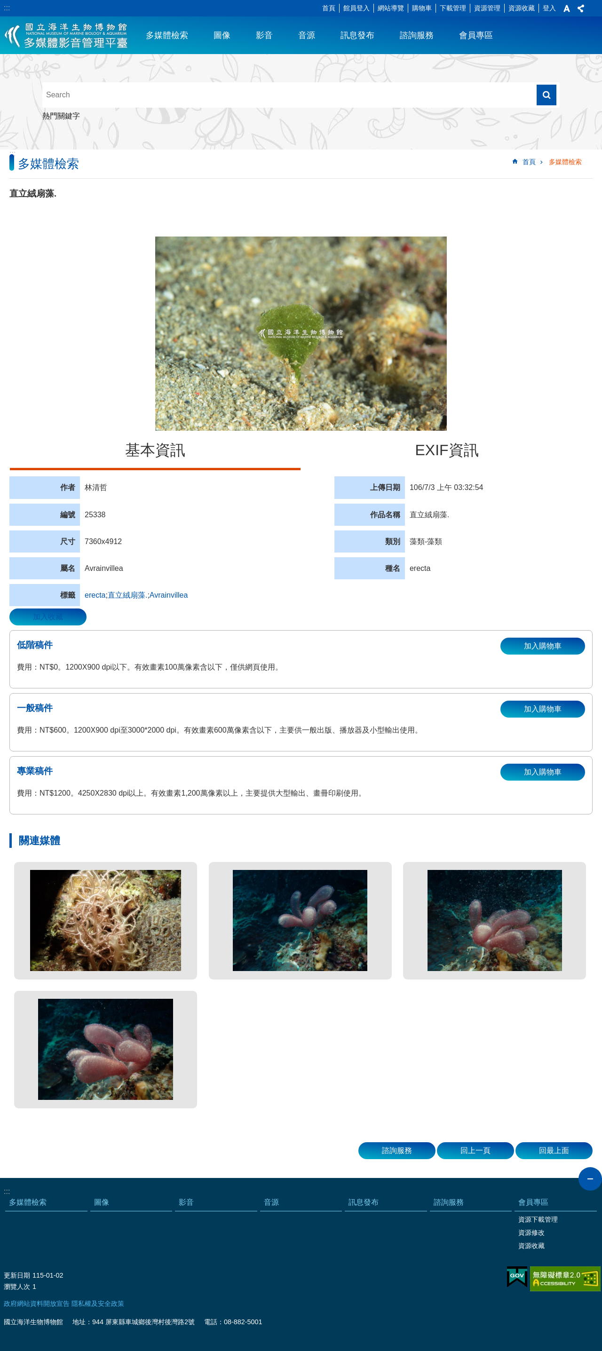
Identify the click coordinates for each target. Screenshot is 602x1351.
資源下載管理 (538, 1219)
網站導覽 (391, 8)
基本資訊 (155, 450)
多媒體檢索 (167, 35)
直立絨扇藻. (127, 595)
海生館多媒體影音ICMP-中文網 (66, 35)
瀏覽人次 (17, 1286)
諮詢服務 (417, 35)
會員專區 (476, 35)
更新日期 (17, 1275)
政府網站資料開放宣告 (37, 1303)
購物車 (422, 8)
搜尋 (546, 95)
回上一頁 (475, 1150)
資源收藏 (521, 8)
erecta (95, 595)
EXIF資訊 (446, 450)
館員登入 (356, 8)
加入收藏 (48, 617)
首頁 (328, 8)
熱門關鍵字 (61, 116)
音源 (306, 35)
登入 (549, 8)
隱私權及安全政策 (97, 1303)
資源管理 (487, 8)
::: (7, 8)
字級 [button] (567, 8)
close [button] (590, 1179)
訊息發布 (357, 35)
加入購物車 (543, 646)
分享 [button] (581, 8)
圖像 (222, 35)
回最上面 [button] (554, 1150)
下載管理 (453, 8)
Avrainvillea (169, 595)
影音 (264, 35)
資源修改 (531, 1232)
